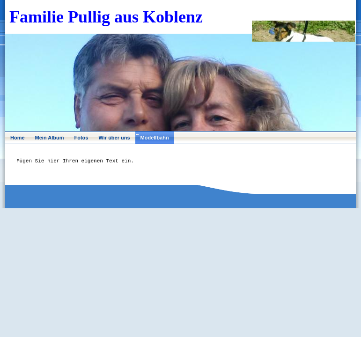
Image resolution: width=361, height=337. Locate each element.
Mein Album (49, 137)
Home (17, 137)
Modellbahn (154, 137)
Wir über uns (114, 137)
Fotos (81, 137)
